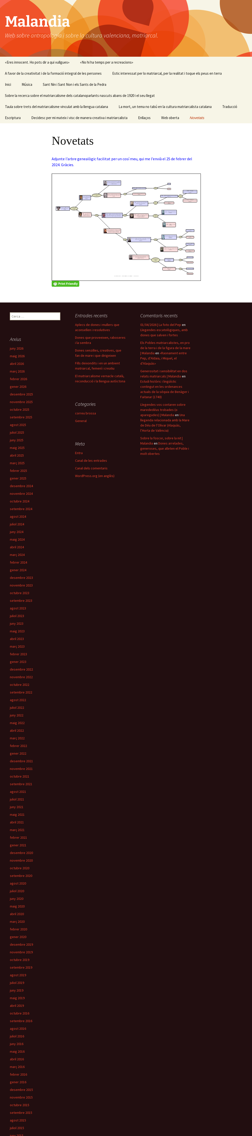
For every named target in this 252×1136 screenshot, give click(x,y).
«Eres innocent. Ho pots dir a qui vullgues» (37, 62)
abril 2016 (17, 1059)
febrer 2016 (18, 1074)
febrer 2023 (18, 654)
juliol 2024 (17, 524)
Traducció (229, 106)
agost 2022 (18, 700)
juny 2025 (16, 440)
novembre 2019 (21, 952)
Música (27, 84)
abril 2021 (17, 822)
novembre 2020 (21, 860)
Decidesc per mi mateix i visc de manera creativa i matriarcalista (79, 117)
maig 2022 (17, 723)
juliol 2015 (17, 1128)
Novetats (197, 118)
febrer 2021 (18, 837)
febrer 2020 (18, 929)
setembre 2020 (21, 875)
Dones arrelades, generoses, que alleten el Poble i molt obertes (164, 448)
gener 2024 (18, 570)
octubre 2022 (19, 684)
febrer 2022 (18, 746)
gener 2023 (18, 661)
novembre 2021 (21, 768)
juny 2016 (16, 1044)
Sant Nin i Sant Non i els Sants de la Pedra (74, 84)
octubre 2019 (19, 960)
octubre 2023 (19, 593)
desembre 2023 (21, 577)
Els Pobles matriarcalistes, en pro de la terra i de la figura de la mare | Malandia (165, 347)
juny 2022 (16, 715)
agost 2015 (18, 1120)
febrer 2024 (18, 562)
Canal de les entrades (91, 460)
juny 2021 (16, 807)
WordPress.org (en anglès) (94, 476)
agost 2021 (18, 791)
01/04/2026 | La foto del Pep (160, 324)
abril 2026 (17, 363)
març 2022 (17, 738)
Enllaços (144, 117)
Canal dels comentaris (91, 468)
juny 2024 (16, 532)
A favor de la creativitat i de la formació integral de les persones (53, 73)
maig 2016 (17, 1051)
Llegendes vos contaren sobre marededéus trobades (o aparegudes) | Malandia (163, 409)
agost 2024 (18, 516)
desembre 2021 (21, 761)
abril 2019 (17, 1005)
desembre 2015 (21, 1089)
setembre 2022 (21, 692)
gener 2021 (18, 845)
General (81, 421)
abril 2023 (17, 639)
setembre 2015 (21, 1112)
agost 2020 (18, 883)
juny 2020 (16, 898)
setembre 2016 (21, 1021)
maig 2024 (17, 539)
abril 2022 (17, 730)
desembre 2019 (21, 944)
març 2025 (17, 463)
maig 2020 (17, 906)
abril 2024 (17, 547)
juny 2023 (16, 623)
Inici (8, 84)
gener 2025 (18, 478)
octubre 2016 (19, 1013)
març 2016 (17, 1067)
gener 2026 (18, 386)
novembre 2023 (21, 585)
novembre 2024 (21, 493)
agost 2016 (18, 1028)
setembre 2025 (21, 417)
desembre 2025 (21, 394)
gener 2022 (18, 753)
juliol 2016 (17, 1036)
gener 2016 (18, 1082)
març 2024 (17, 554)
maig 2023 (17, 631)
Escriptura (13, 117)
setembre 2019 (21, 967)
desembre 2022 (21, 669)
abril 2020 (17, 914)
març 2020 (17, 921)
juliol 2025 (17, 432)
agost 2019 (18, 975)
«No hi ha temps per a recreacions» (106, 62)
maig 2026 (17, 356)
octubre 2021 (19, 776)
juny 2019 (16, 990)
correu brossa (85, 413)
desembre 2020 (21, 853)
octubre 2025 (19, 409)
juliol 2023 (17, 616)
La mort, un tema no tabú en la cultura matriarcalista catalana (165, 106)
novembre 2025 (21, 402)
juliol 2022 (17, 707)
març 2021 (17, 830)
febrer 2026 (18, 379)
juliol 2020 (17, 891)
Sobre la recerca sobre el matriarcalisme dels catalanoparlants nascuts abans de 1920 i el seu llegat (80, 95)
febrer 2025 (18, 470)
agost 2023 (18, 608)
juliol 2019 (17, 982)
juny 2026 (16, 348)
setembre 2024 (21, 509)
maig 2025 (17, 447)
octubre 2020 (19, 868)
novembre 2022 (21, 677)
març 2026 (17, 371)
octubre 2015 (19, 1105)
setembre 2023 (21, 600)
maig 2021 (17, 814)
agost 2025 (18, 425)
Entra (79, 453)
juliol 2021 (17, 799)
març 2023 (17, 646)
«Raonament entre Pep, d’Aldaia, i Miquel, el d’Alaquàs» (163, 358)
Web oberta (170, 117)
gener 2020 (18, 937)
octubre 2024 (19, 501)
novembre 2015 (21, 1097)
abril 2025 (17, 455)
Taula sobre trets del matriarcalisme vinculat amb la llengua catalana (56, 106)
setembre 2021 (21, 784)
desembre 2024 (21, 486)
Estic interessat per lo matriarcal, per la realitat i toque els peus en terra (167, 73)
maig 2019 (17, 998)
